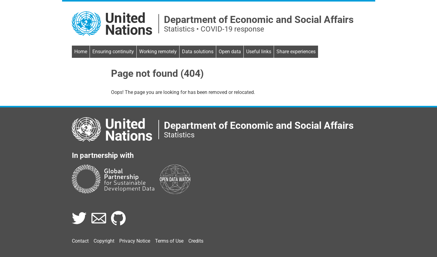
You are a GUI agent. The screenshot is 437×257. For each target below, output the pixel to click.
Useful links (258, 51)
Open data (230, 51)
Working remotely (158, 51)
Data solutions (197, 51)
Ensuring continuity (113, 51)
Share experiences (296, 51)
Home (80, 51)
